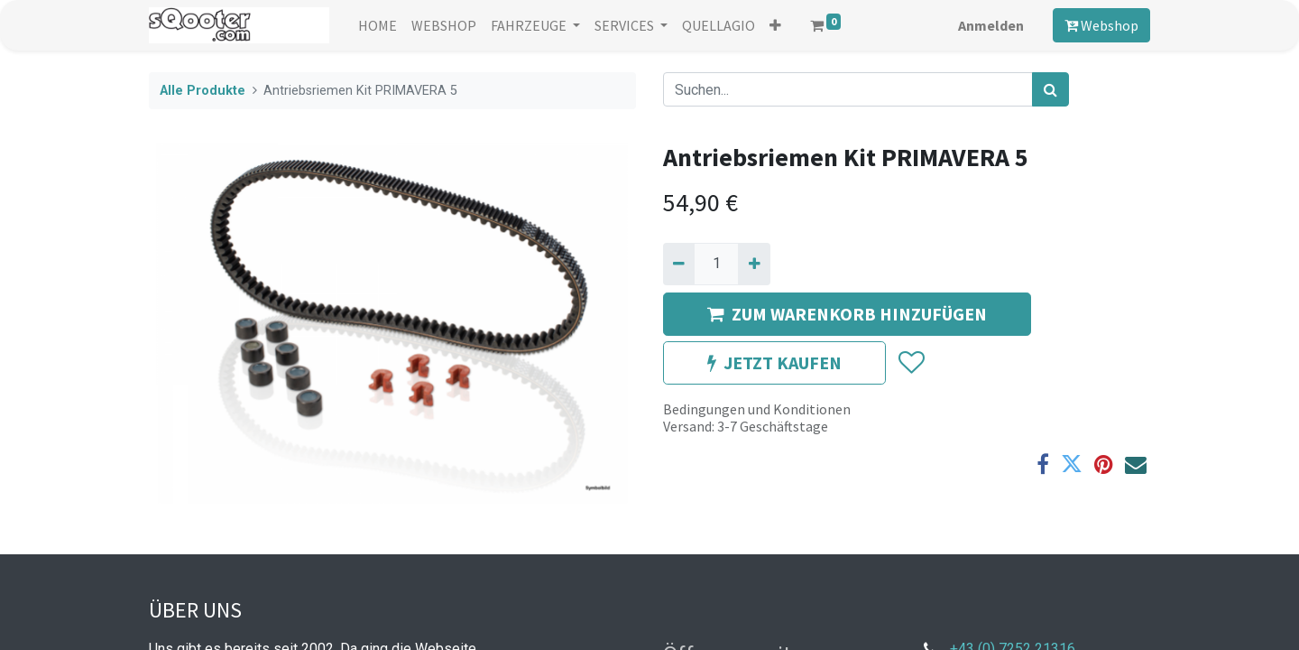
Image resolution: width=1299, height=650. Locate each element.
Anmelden (991, 25)
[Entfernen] (679, 263)
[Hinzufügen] (753, 263)
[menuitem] (377, 25)
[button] (775, 25)
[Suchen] (1050, 89)
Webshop (1101, 25)
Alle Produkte (202, 90)
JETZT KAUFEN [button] (774, 362)
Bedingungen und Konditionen (757, 409)
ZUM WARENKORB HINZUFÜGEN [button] (847, 313)
